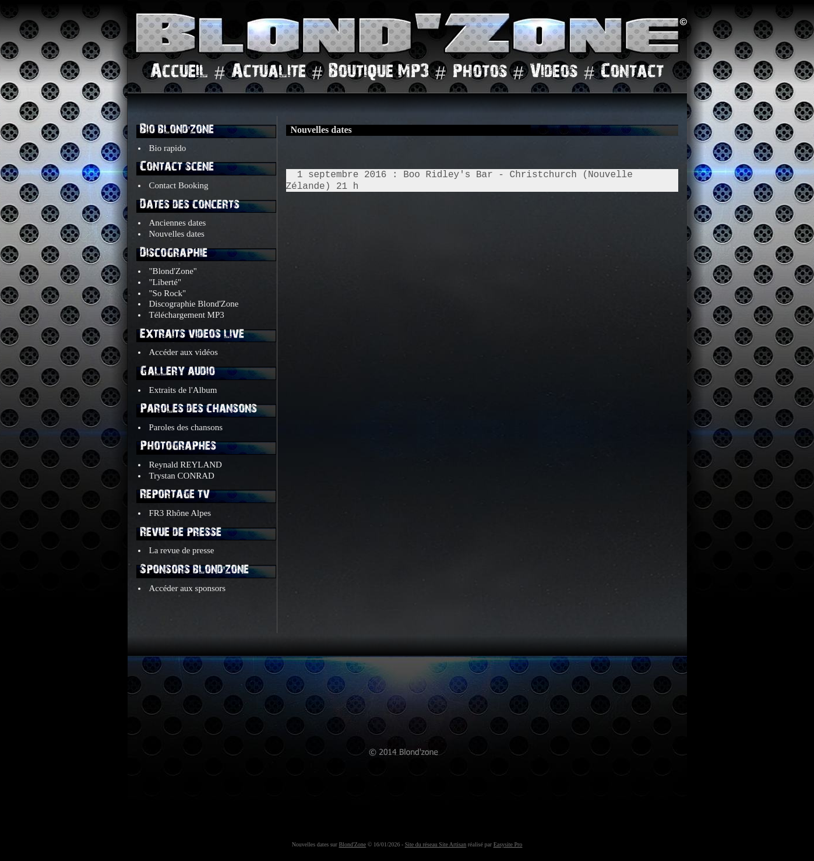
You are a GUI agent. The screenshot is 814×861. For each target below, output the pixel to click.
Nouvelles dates (177, 233)
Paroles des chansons (186, 427)
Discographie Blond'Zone (194, 303)
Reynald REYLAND (185, 464)
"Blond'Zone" (174, 271)
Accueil (179, 73)
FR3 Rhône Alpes (180, 513)
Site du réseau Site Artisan (436, 844)
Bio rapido (169, 148)
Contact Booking (179, 185)
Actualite (268, 73)
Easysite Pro (508, 844)
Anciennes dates (177, 222)
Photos (479, 73)
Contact (632, 73)
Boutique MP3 (379, 73)
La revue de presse (181, 550)
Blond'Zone (352, 844)
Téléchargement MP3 (186, 314)
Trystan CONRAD (181, 475)
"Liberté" (165, 282)
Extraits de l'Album (183, 390)
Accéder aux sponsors (187, 588)
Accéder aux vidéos (183, 352)
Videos (553, 73)
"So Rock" (167, 293)
